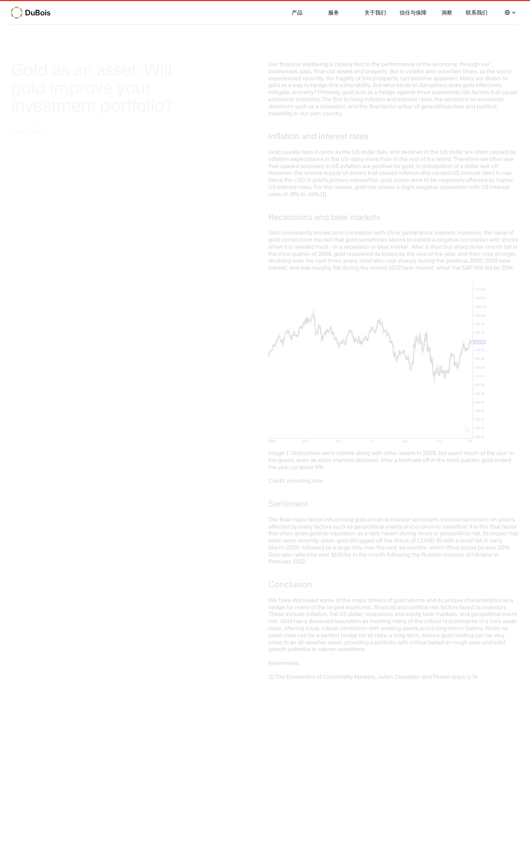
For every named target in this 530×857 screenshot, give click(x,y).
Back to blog (27, 131)
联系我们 (476, 12)
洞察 (446, 12)
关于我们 (375, 12)
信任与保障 (414, 12)
